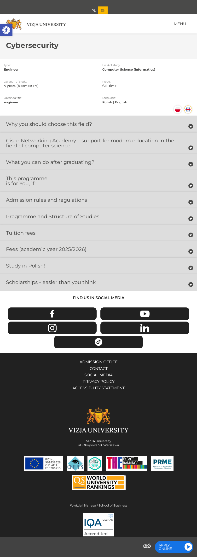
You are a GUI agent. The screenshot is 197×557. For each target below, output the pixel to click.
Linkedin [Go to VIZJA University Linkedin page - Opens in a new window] (144, 328)
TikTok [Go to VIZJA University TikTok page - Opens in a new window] (98, 342)
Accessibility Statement (98, 388)
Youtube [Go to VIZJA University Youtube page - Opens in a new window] (144, 313)
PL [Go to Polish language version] (94, 10)
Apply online (165, 547)
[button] (6, 30)
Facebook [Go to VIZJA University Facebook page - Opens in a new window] (52, 313)
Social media (98, 375)
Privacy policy (99, 381)
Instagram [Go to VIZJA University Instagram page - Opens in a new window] (52, 328)
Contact (99, 368)
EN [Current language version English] (103, 10)
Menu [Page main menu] (180, 24)
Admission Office (99, 362)
